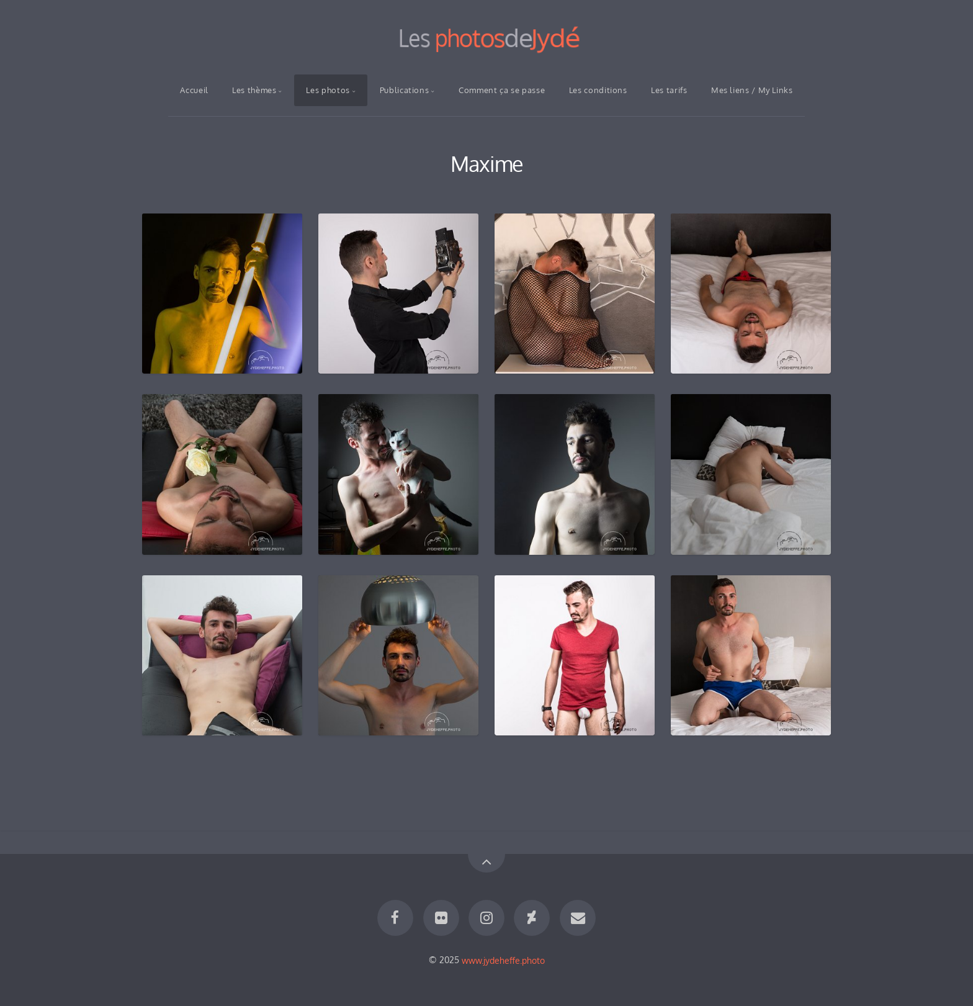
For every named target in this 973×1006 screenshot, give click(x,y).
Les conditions (598, 90)
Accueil (194, 90)
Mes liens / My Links (752, 90)
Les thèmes (254, 90)
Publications (404, 90)
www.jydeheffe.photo (503, 959)
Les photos (327, 90)
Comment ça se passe (502, 90)
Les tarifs (669, 90)
